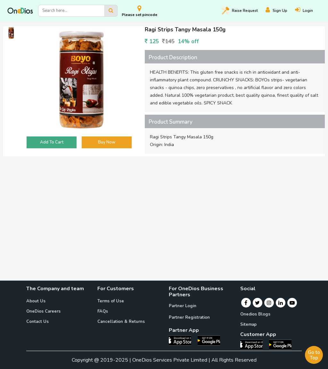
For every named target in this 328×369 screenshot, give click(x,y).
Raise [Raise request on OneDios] (240, 10)
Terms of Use (110, 301)
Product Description (173, 57)
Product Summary (171, 122)
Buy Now (106, 142)
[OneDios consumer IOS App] (254, 344)
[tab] (235, 56)
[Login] (308, 10)
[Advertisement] (164, 204)
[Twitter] (257, 302)
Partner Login (182, 306)
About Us (35, 301)
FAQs (102, 311)
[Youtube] (292, 302)
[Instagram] (269, 302)
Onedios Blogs (255, 314)
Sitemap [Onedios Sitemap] (248, 324)
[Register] (280, 10)
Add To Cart (51, 142)
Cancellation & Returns (121, 321)
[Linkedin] (280, 302)
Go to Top (314, 355)
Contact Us (37, 321)
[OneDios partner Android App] (209, 340)
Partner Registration (189, 317)
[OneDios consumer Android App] (280, 344)
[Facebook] (245, 302)
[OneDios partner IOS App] (182, 340)
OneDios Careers (43, 311)
